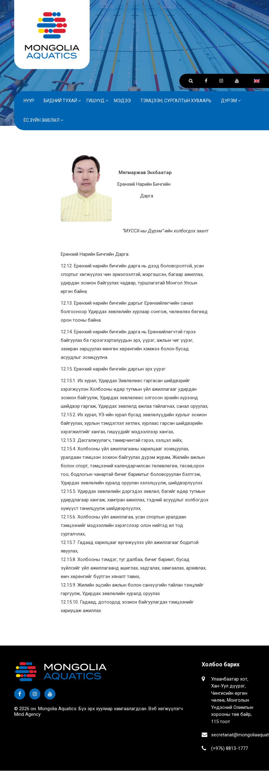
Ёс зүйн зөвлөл (41, 120)
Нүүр (29, 100)
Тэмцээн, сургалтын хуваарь (175, 100)
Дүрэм (229, 100)
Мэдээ (122, 100)
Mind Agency (27, 714)
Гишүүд (95, 100)
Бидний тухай (60, 100)
